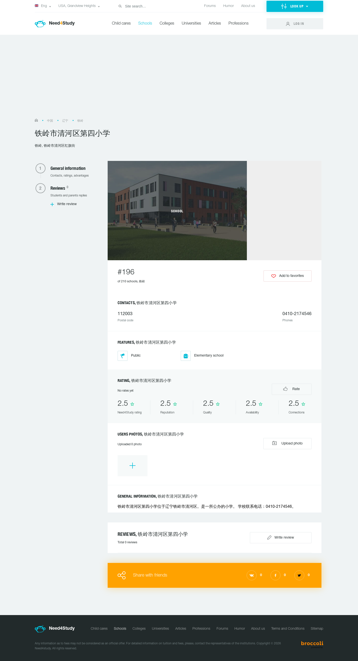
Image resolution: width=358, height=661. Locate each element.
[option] (132, 465)
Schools (145, 23)
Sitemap (317, 628)
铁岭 (80, 120)
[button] (295, 6)
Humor (228, 6)
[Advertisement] (179, 79)
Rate (291, 389)
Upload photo (287, 443)
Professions (238, 23)
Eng (41, 6)
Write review (67, 204)
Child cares (121, 23)
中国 (50, 120)
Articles (215, 23)
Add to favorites (287, 276)
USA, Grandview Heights (77, 6)
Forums (210, 6)
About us (248, 6)
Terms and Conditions (288, 628)
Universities (191, 23)
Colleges (167, 23)
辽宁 (65, 120)
